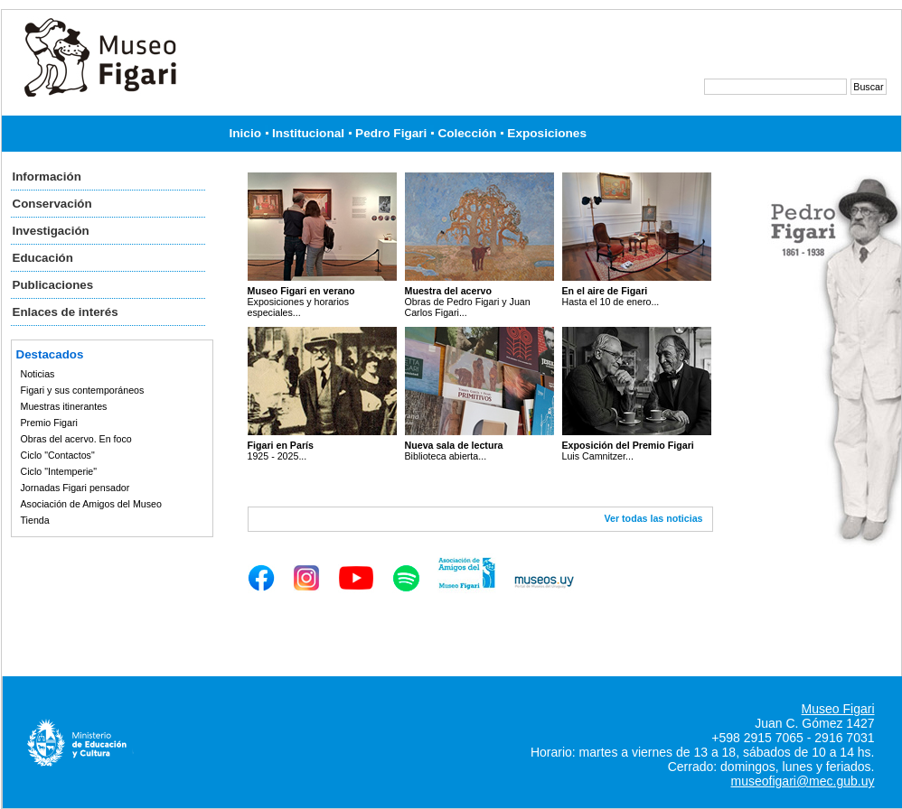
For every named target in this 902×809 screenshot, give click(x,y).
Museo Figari (838, 709)
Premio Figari (49, 422)
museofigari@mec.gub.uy (803, 781)
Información (47, 176)
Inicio (246, 133)
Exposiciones (547, 133)
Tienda (35, 520)
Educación (43, 258)
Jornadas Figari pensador (75, 487)
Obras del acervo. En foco (76, 438)
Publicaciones (53, 285)
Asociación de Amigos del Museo (91, 503)
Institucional (308, 133)
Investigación (51, 230)
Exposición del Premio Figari (628, 445)
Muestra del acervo (449, 290)
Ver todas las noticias (654, 518)
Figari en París (281, 445)
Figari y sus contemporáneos (83, 390)
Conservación (52, 203)
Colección (466, 133)
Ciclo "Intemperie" (59, 471)
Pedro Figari (391, 133)
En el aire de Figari (605, 290)
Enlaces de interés (65, 312)
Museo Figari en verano (301, 290)
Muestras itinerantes (64, 406)
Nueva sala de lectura (454, 445)
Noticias (38, 373)
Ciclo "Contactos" (58, 455)
